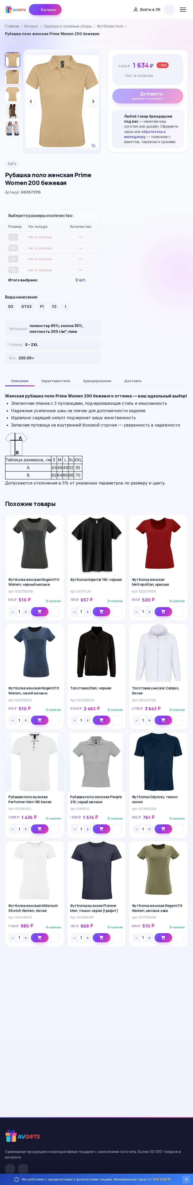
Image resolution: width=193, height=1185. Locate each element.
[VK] (10, 1169)
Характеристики (55, 381)
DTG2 (27, 306)
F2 (54, 306)
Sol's (12, 163)
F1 (42, 306)
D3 (10, 306)
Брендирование (97, 381)
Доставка (132, 381)
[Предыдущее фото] (30, 101)
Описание (19, 381)
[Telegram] (23, 1169)
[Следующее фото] (93, 101)
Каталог (45, 9)
